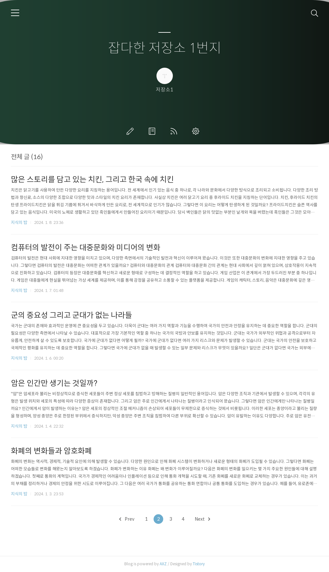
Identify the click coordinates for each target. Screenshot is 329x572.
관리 (197, 131)
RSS (175, 131)
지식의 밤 (19, 222)
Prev (126, 519)
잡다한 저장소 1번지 (164, 48)
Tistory (199, 563)
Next (202, 519)
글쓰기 (131, 131)
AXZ (163, 563)
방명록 (153, 131)
